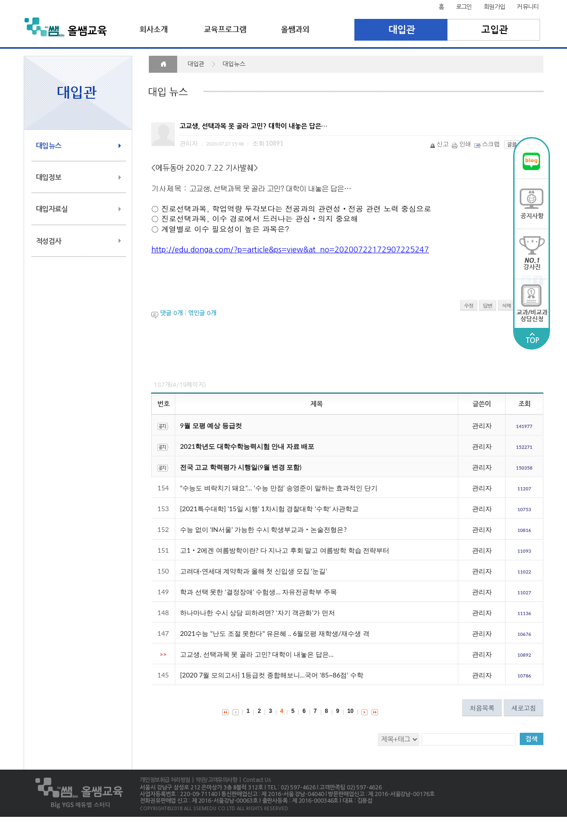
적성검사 (48, 241)
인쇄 (462, 143)
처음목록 (482, 707)
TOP (532, 338)
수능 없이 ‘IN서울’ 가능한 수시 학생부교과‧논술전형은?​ (263, 529)
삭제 (506, 305)
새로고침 (523, 707)
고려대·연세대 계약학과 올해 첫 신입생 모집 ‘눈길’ (253, 571)
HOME (163, 64)
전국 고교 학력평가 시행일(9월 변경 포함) (240, 467)
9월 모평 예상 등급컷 (211, 425)
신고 (439, 143)
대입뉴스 (48, 145)
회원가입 (495, 7)
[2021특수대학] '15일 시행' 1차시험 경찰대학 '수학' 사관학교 (269, 509)
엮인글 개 (202, 313)
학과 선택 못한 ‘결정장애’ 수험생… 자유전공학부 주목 (258, 592)
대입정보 (48, 177)
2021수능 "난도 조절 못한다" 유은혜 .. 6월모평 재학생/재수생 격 (274, 633)
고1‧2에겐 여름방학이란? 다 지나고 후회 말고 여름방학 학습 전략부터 (284, 550)
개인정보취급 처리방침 (165, 780)
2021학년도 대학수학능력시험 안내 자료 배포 (247, 446)
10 (350, 711)
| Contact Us (254, 780)
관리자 (482, 425)
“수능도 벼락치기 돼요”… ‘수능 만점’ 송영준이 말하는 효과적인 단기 (279, 488)
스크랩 (487, 143)
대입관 (400, 30)
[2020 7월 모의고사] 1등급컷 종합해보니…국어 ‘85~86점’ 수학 (271, 675)
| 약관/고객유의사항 (213, 780)
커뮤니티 (528, 7)
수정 (468, 305)
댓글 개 (171, 313)
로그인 (464, 7)
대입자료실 (52, 209)
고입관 (494, 30)
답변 (487, 305)
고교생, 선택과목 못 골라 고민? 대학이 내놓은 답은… (257, 654)
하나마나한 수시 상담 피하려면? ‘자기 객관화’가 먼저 (257, 613)
